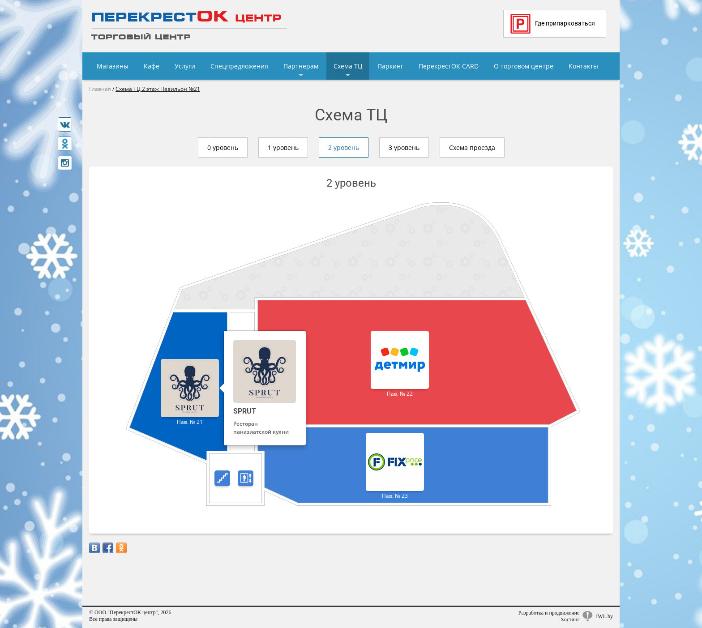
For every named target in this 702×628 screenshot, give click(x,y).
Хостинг (570, 619)
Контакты (583, 66)
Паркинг (390, 66)
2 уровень (343, 147)
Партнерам (300, 66)
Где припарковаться (552, 24)
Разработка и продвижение (549, 613)
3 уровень (404, 147)
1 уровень (283, 147)
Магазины (112, 66)
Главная (100, 89)
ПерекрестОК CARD (449, 66)
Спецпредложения (239, 66)
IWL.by (604, 616)
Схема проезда (472, 147)
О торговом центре (523, 66)
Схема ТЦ (348, 66)
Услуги (185, 66)
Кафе (151, 66)
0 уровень (222, 147)
